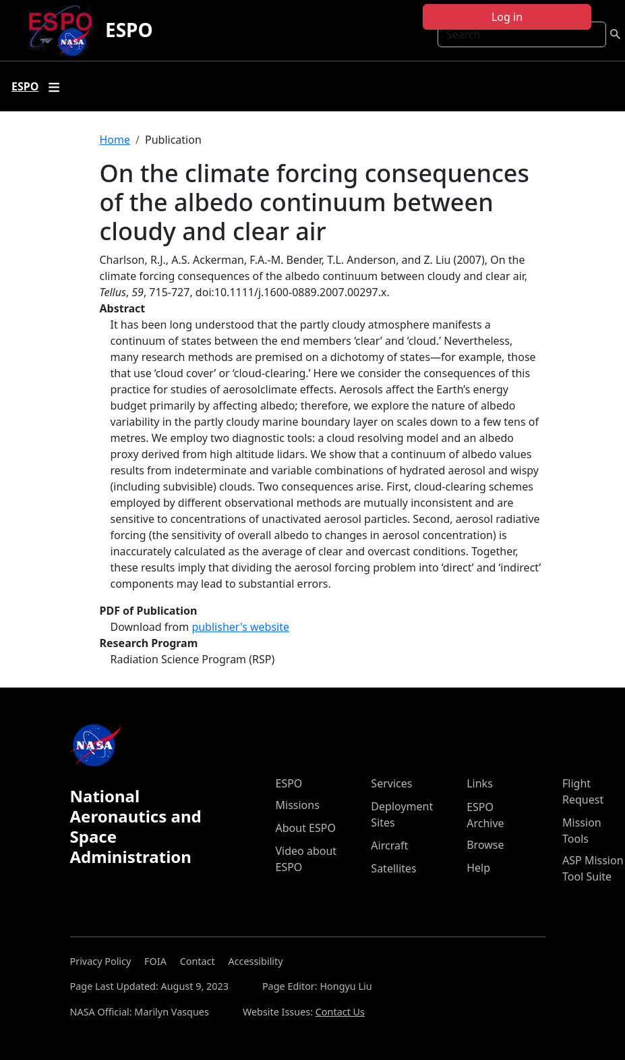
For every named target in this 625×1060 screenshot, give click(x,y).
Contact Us (340, 1011)
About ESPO (306, 827)
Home (115, 139)
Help (478, 867)
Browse (485, 844)
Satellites (393, 868)
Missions (298, 805)
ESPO (129, 30)
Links (480, 783)
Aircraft (389, 845)
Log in (507, 16)
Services (391, 783)
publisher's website (240, 626)
